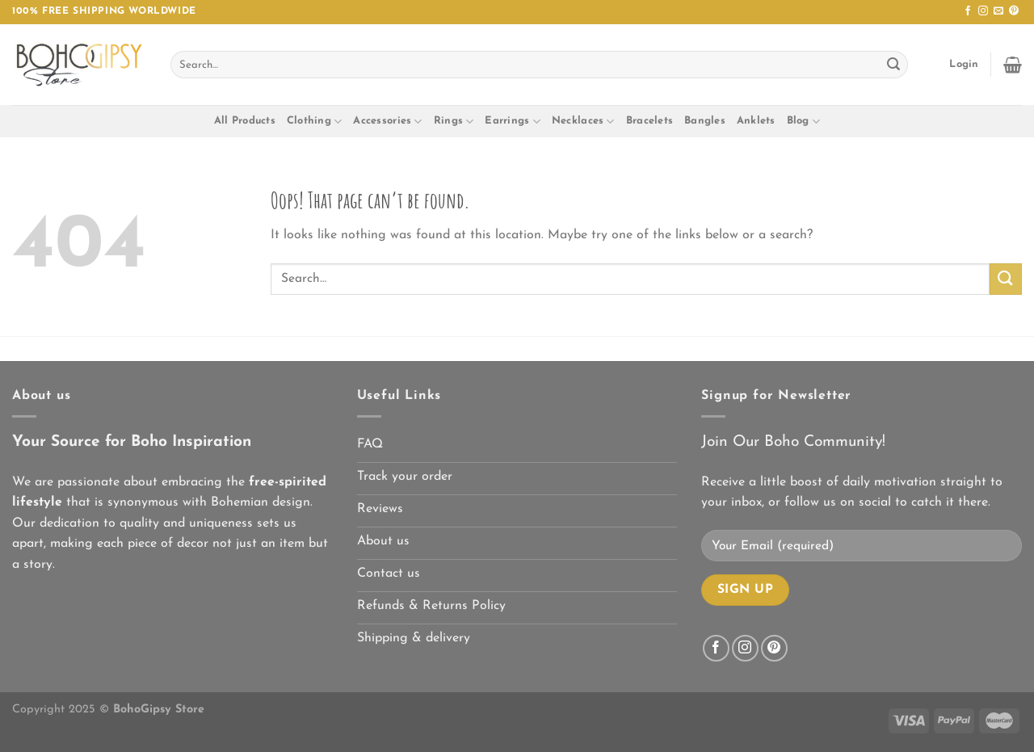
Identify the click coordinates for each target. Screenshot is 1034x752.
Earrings (512, 121)
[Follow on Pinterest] (1014, 11)
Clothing (315, 121)
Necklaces (583, 121)
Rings (454, 121)
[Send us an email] (998, 11)
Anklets (756, 121)
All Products (244, 121)
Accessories (387, 121)
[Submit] (893, 64)
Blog (803, 121)
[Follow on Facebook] (968, 11)
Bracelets (649, 121)
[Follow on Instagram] (983, 11)
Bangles (704, 121)
